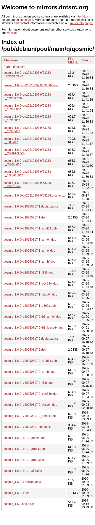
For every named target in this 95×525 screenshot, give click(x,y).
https (85, 16)
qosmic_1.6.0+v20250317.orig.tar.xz (27, 426)
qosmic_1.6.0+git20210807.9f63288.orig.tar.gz (34, 195)
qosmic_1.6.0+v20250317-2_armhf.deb (29, 371)
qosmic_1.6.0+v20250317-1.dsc (25, 217)
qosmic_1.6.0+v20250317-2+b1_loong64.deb (33, 327)
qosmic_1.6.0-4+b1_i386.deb (23, 470)
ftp (3, 19)
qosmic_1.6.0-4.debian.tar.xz (23, 481)
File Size (71, 60)
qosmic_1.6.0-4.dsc (16, 492)
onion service (24, 19)
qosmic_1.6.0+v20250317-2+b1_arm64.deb (32, 316)
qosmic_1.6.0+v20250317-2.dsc (25, 349)
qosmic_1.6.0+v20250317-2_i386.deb (28, 382)
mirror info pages (81, 23)
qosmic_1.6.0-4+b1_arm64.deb (24, 448)
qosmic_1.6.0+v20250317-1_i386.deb (28, 272)
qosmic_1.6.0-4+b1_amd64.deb (25, 437)
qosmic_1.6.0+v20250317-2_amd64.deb (30, 360)
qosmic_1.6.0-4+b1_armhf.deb (24, 459)
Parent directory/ (14, 66)
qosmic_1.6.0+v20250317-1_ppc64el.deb (31, 283)
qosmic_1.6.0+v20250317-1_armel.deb (29, 250)
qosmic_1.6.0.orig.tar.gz (19, 503)
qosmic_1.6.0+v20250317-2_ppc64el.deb (31, 393)
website (12, 32)
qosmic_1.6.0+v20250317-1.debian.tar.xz (31, 206)
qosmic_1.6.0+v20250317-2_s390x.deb (30, 415)
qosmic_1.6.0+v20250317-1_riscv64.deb (30, 294)
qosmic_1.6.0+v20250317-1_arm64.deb (30, 239)
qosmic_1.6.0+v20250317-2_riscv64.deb (30, 404)
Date (84, 60)
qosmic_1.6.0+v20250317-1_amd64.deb (30, 228)
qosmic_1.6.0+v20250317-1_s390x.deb (30, 305)
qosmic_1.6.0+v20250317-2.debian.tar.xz (31, 338)
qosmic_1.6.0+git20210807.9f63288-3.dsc (31, 85)
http (78, 16)
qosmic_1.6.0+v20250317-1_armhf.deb (29, 261)
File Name (11, 60)
